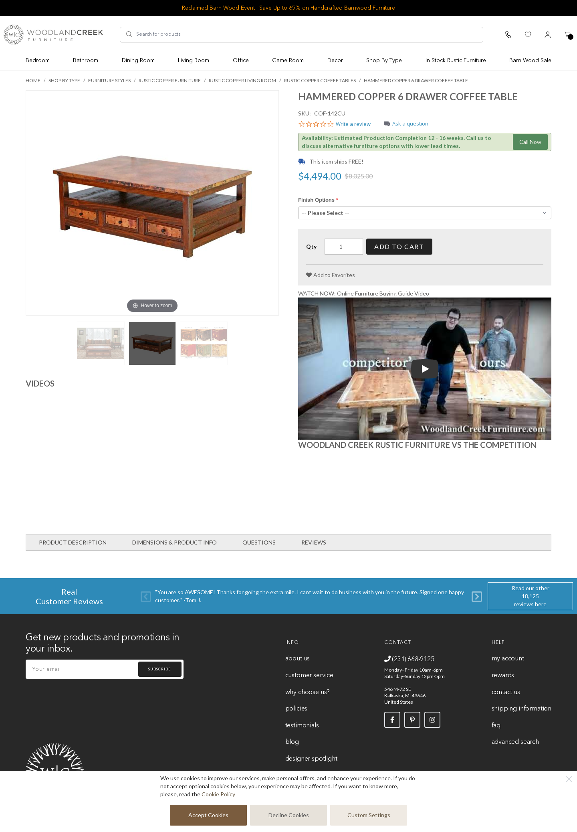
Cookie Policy (218, 794)
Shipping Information (521, 709)
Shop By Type (384, 60)
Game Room (288, 60)
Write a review (353, 124)
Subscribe (159, 669)
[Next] (477, 596)
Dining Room (138, 60)
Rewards (503, 675)
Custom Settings (368, 815)
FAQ (496, 726)
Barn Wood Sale (530, 60)
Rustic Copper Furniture (170, 80)
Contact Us (506, 692)
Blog (292, 742)
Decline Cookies (288, 815)
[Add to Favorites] (330, 275)
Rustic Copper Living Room (242, 80)
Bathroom (85, 60)
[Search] (129, 34)
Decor (335, 60)
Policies (296, 709)
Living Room (193, 60)
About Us (297, 659)
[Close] (569, 779)
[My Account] (548, 34)
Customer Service (309, 675)
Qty (311, 246)
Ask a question (410, 124)
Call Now (530, 141)
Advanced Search (515, 742)
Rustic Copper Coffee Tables (320, 80)
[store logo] (53, 34)
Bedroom (38, 60)
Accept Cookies (208, 815)
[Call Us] (508, 34)
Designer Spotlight (311, 759)
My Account (508, 659)
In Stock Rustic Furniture (456, 60)
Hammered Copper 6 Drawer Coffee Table (416, 80)
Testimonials (302, 726)
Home (33, 80)
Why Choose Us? (307, 692)
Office (241, 60)
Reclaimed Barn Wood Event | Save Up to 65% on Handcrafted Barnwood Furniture (288, 8)
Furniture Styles (109, 80)
